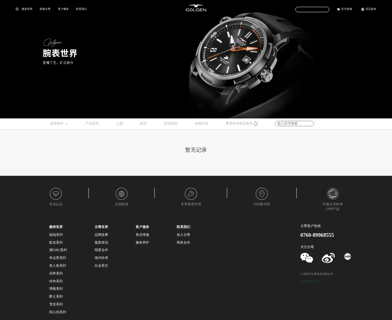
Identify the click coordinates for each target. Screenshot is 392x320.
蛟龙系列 (56, 242)
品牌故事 (101, 235)
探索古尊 (45, 9)
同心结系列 (57, 312)
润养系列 (56, 273)
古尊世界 (101, 227)
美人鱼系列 (57, 265)
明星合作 (101, 250)
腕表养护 (142, 242)
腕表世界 (27, 9)
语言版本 (371, 9)
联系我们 (81, 9)
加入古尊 (183, 235)
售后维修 (142, 235)
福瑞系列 (56, 235)
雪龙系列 (56, 304)
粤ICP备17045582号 (309, 281)
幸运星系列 (57, 258)
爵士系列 (56, 296)
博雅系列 (56, 288)
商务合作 (183, 242)
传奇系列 (56, 281)
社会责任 (101, 265)
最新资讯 (101, 242)
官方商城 (346, 9)
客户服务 (63, 9)
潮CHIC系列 (58, 250)
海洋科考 (101, 258)
